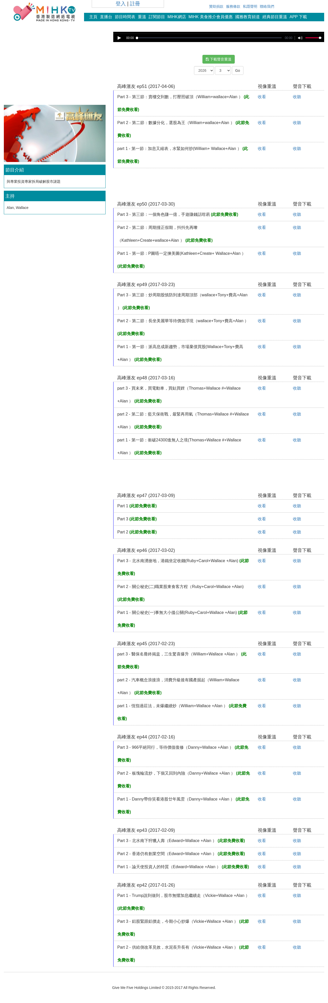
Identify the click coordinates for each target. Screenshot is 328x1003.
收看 (262, 97)
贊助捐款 (216, 6)
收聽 (297, 97)
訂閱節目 (157, 17)
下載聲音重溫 (218, 59)
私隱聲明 (250, 6)
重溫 (142, 17)
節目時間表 (125, 17)
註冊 (135, 3)
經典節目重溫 (274, 17)
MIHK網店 (177, 17)
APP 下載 (298, 17)
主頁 (93, 17)
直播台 (106, 17)
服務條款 (233, 6)
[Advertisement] (55, 68)
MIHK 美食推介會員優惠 (211, 17)
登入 (121, 3)
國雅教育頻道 (247, 17)
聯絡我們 (267, 6)
